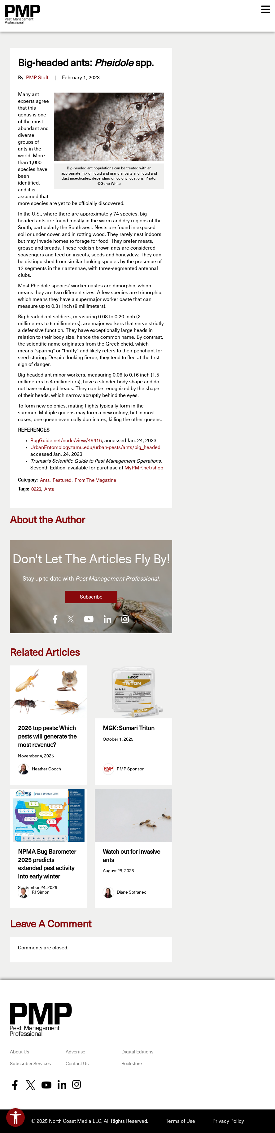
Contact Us (77, 1063)
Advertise (75, 1052)
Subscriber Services (30, 1063)
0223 (36, 489)
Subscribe (91, 597)
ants (49, 489)
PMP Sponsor (130, 769)
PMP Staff (37, 77)
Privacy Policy (228, 1121)
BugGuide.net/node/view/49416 (66, 440)
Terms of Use (180, 1121)
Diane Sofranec (131, 892)
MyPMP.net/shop (143, 467)
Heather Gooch (46, 769)
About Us (19, 1052)
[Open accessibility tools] (15, 1117)
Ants (45, 480)
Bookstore (131, 1063)
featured (62, 480)
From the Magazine (95, 480)
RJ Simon (41, 892)
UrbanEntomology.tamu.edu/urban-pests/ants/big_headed (95, 447)
